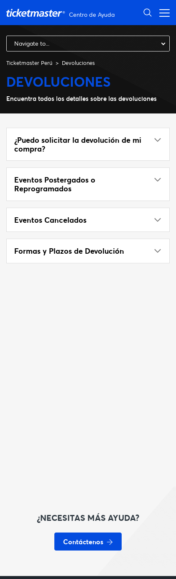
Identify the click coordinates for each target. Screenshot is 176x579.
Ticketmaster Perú (29, 63)
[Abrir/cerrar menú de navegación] (162, 12)
